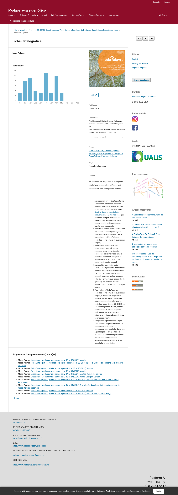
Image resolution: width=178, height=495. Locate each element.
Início (15, 30)
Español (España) (139, 68)
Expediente (36, 360)
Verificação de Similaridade (22, 21)
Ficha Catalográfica (39, 363)
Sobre (11, 15)
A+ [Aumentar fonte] (139, 38)
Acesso (167, 2)
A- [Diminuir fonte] (152, 38)
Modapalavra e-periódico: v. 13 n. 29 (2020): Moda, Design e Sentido (71, 377)
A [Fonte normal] (145, 38)
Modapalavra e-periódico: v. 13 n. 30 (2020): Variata (64, 371)
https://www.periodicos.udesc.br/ (27, 438)
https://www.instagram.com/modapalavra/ (31, 465)
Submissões (77, 15)
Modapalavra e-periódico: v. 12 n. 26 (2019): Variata (71, 368)
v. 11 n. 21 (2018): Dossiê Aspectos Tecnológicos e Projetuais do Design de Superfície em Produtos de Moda (74, 30)
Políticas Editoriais (28, 15)
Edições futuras (96, 15)
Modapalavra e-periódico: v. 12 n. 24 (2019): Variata (71, 391)
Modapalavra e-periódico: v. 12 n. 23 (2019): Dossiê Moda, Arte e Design (80, 393)
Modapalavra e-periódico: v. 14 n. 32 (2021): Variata (64, 360)
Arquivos (23, 30)
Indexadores (114, 15)
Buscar (163, 15)
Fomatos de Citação (99, 137)
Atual (44, 15)
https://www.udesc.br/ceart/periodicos (29, 446)
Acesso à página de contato (144, 96)
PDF (95, 95)
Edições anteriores (59, 15)
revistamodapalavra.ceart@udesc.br (28, 455)
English (135, 59)
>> (18, 398)
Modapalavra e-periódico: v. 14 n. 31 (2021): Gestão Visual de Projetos (72, 374)
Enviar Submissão (141, 80)
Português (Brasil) (140, 63)
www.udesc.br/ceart (21, 430)
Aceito (158, 491)
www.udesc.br (19, 422)
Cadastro (156, 2)
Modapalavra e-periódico (27, 10)
